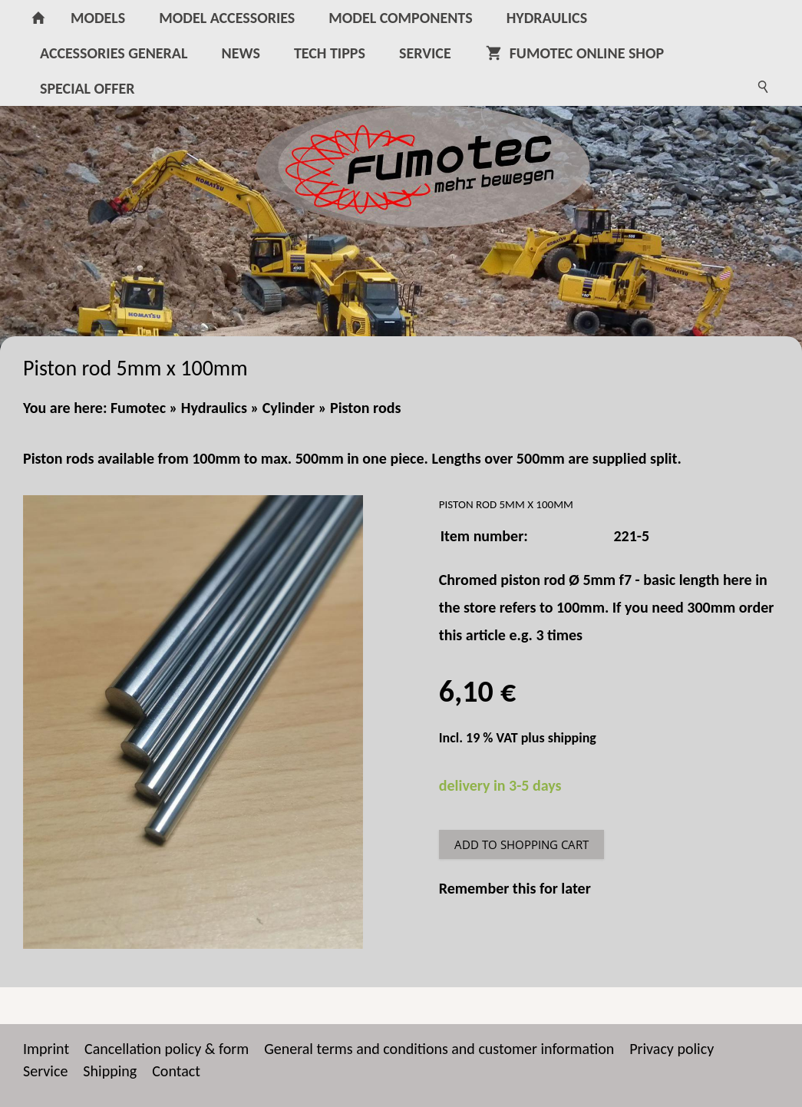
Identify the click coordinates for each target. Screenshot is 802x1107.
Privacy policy (671, 1048)
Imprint (46, 1048)
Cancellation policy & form (166, 1048)
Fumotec (138, 407)
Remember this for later (515, 888)
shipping (572, 737)
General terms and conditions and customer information (439, 1048)
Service (45, 1071)
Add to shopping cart (521, 844)
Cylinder (288, 407)
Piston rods (365, 407)
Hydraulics (214, 407)
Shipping (110, 1071)
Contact (176, 1071)
